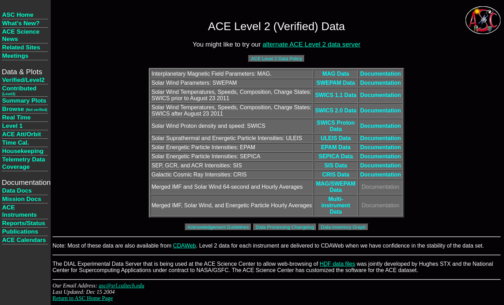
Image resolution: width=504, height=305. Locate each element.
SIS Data (335, 165)
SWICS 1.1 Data (335, 95)
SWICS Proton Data (336, 126)
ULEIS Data (336, 138)
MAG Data (335, 74)
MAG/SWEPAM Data (336, 187)
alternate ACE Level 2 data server (311, 44)
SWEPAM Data (335, 83)
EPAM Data (335, 147)
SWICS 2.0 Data (335, 110)
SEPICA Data (335, 156)
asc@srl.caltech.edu (121, 286)
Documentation (380, 74)
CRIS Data (335, 175)
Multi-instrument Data (335, 205)
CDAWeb (184, 246)
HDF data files (337, 264)
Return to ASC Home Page (82, 298)
